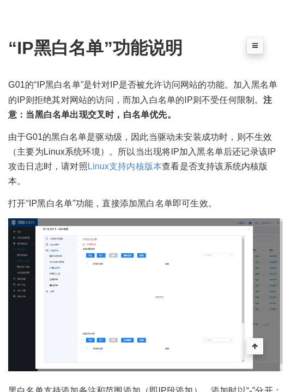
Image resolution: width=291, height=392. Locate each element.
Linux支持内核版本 (125, 166)
